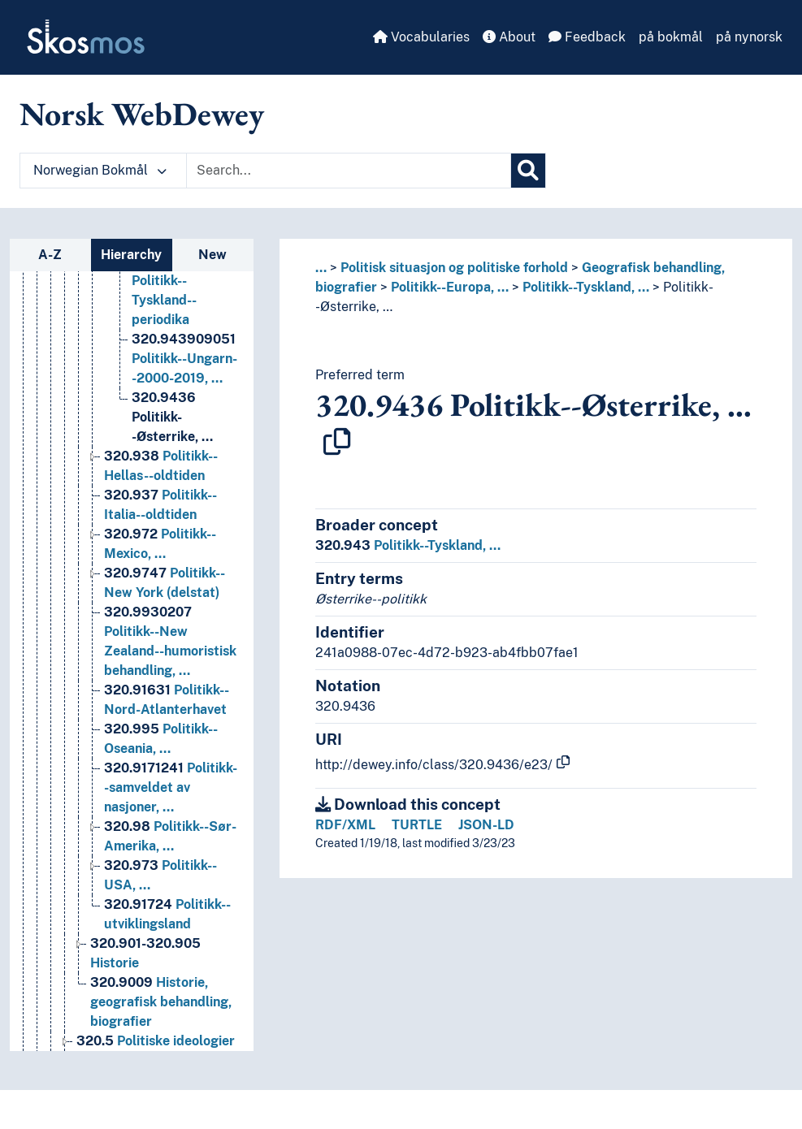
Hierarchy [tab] (131, 254)
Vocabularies (421, 37)
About (509, 37)
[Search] (528, 170)
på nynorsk (749, 37)
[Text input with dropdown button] (348, 170)
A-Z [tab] (50, 254)
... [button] (321, 267)
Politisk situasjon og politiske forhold (454, 267)
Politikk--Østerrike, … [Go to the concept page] (172, 479)
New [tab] (212, 254)
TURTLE (417, 825)
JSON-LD (486, 825)
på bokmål (671, 37)
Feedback (587, 37)
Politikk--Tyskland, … (585, 287)
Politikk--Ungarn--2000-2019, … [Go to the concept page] (184, 420)
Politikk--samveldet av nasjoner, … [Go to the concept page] (170, 849)
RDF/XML (345, 825)
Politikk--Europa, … (450, 287)
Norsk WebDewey (142, 114)
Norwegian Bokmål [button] (100, 170)
